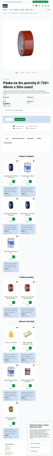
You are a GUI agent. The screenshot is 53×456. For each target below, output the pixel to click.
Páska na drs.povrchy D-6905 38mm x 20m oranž (26, 257)
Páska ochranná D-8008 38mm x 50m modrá (42, 176)
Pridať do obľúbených (20, 126)
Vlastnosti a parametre (18, 138)
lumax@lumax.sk (8, 375)
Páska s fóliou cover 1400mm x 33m (26, 176)
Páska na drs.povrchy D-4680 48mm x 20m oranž (10, 257)
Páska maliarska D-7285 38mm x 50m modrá (10, 176)
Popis (6, 138)
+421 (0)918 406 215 (9, 373)
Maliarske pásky (14, 13)
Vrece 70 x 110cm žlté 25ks (11, 301)
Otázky (39, 138)
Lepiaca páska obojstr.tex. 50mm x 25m (26, 339)
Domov (4, 13)
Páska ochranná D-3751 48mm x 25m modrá (10, 213)
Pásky (9, 13)
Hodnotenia (30, 138)
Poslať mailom (8, 143)
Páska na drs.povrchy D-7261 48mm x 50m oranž (28, 13)
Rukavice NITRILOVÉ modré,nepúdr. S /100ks (26, 302)
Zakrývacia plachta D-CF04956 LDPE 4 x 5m (10, 339)
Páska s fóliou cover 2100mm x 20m (26, 213)
